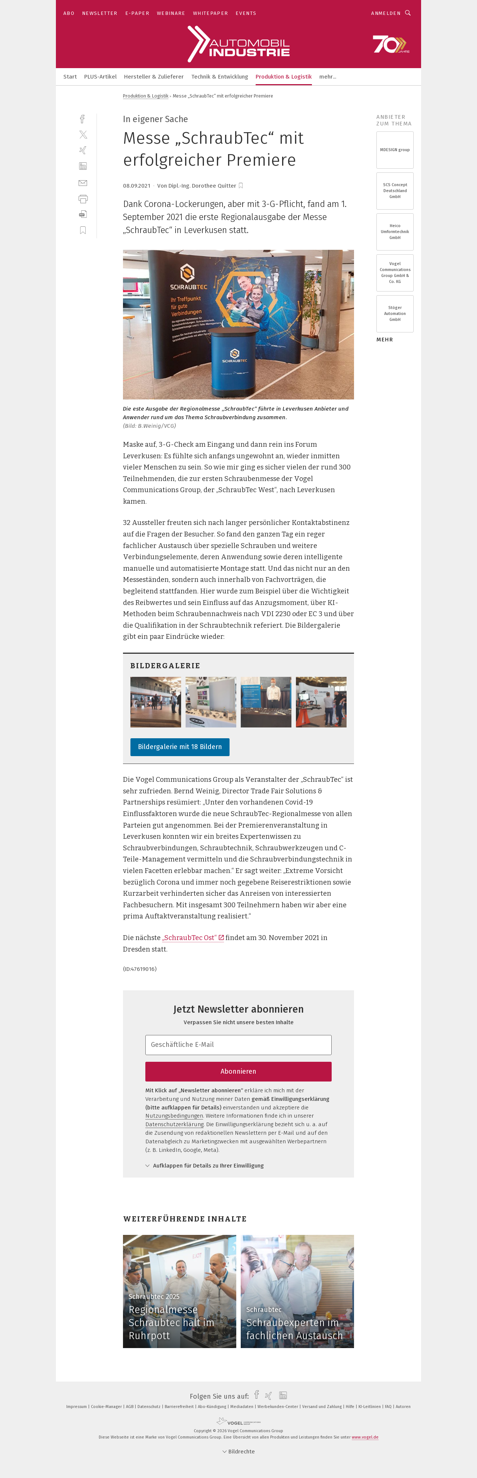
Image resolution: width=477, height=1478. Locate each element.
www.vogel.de (365, 1437)
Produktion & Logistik (284, 76)
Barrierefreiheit (180, 1406)
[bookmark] (241, 185)
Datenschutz (150, 1406)
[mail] (83, 182)
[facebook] (83, 118)
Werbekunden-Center (278, 1406)
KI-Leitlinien (370, 1406)
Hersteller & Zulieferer (154, 76)
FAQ (389, 1406)
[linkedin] (83, 166)
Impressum (77, 1406)
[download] (83, 214)
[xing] (83, 150)
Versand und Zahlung (322, 1406)
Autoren (403, 1406)
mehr (384, 339)
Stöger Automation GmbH (395, 313)
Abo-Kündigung (212, 1406)
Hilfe (351, 1406)
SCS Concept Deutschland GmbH (395, 190)
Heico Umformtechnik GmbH (395, 231)
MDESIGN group (395, 149)
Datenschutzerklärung (174, 1124)
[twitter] (83, 134)
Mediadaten (242, 1406)
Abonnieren (238, 1071)
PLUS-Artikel (100, 76)
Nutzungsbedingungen (174, 1115)
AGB (130, 1406)
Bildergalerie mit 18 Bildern (180, 747)
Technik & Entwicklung (219, 76)
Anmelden (386, 13)
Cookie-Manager (107, 1406)
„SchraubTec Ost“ (193, 938)
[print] (83, 198)
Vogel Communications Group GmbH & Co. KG (395, 272)
